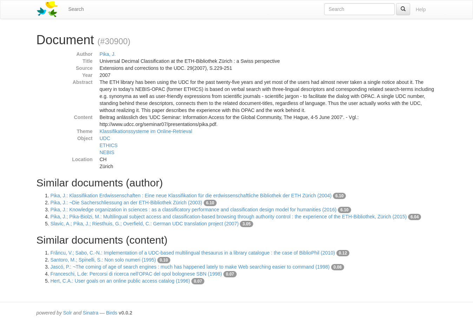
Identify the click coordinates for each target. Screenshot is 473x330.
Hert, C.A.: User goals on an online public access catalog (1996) (120, 281)
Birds (111, 313)
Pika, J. (108, 54)
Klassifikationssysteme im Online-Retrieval (146, 131)
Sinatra (90, 313)
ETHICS (109, 145)
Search (76, 9)
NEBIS (107, 152)
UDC (105, 138)
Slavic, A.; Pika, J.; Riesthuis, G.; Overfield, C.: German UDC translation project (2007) (145, 223)
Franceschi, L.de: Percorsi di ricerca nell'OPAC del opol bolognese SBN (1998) (136, 274)
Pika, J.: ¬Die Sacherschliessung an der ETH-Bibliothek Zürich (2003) (126, 202)
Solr (67, 313)
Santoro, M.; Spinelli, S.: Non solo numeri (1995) (103, 260)
